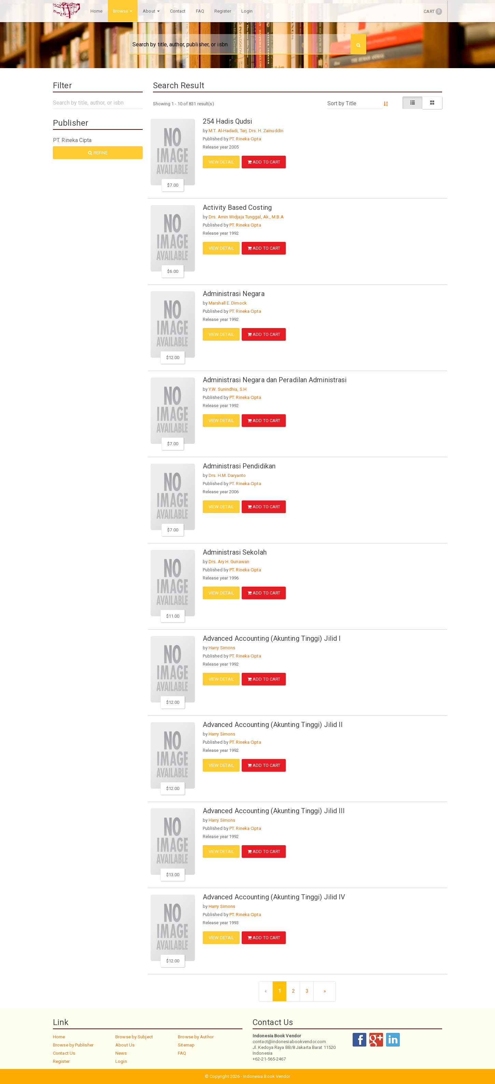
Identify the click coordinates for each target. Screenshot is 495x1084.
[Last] (325, 991)
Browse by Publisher (73, 1045)
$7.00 (172, 185)
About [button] (151, 11)
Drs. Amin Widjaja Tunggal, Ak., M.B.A (246, 216)
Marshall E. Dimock (228, 303)
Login (247, 11)
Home (96, 11)
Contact (178, 11)
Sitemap (186, 1045)
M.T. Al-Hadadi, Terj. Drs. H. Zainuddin (246, 130)
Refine (98, 152)
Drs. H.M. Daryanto (227, 475)
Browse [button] (122, 11)
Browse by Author (196, 1036)
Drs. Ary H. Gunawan (229, 561)
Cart (433, 11)
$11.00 (173, 616)
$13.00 (173, 874)
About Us (125, 1045)
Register (222, 11)
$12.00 (173, 357)
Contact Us (64, 1053)
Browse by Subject (134, 1036)
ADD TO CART (264, 162)
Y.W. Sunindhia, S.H (227, 389)
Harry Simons (222, 647)
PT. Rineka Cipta (245, 138)
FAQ (200, 11)
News (121, 1053)
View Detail (221, 162)
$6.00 (172, 271)
